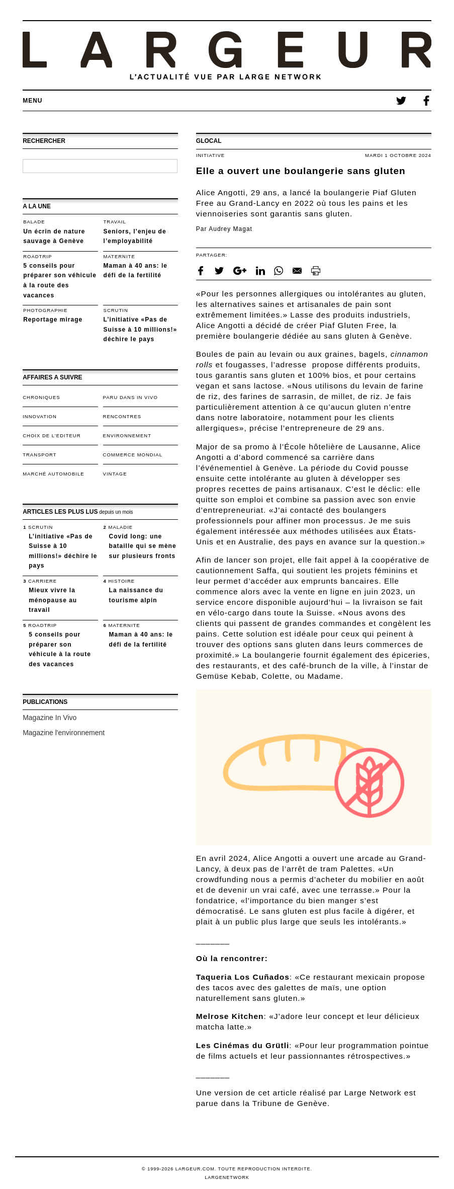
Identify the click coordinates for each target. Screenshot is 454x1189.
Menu (32, 100)
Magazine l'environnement (64, 733)
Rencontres (122, 416)
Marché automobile (53, 474)
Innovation (40, 416)
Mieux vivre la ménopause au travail (53, 600)
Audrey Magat (230, 228)
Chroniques (41, 397)
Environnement (127, 435)
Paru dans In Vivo (130, 397)
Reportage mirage (52, 319)
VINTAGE (115, 474)
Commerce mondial (132, 454)
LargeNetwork (227, 1177)
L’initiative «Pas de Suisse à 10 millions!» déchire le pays (140, 329)
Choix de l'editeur (51, 435)
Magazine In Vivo (49, 718)
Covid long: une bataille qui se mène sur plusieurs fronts (142, 546)
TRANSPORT (39, 454)
